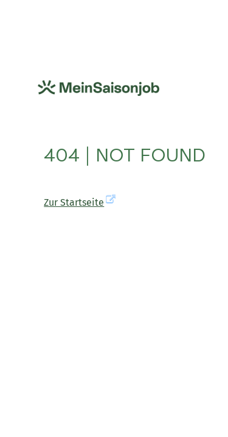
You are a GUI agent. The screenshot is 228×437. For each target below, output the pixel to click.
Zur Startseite (74, 202)
